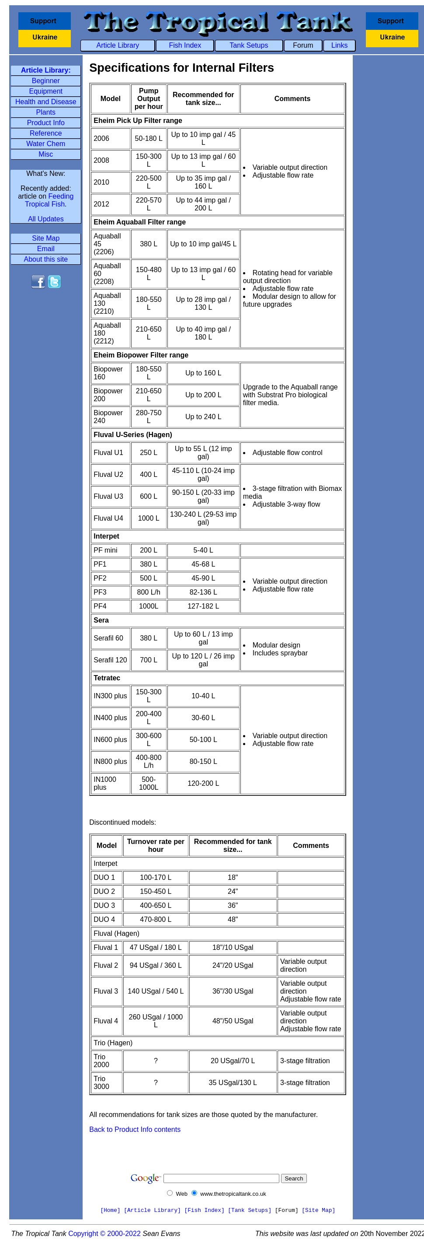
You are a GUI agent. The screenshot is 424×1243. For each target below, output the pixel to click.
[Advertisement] (46, 320)
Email (46, 248)
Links (339, 45)
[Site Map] (318, 1210)
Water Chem (45, 143)
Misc (45, 154)
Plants (46, 112)
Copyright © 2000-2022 (104, 1233)
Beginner (46, 80)
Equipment (46, 91)
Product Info (46, 122)
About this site (46, 259)
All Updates (46, 219)
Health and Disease (45, 101)
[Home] (110, 1210)
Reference (46, 133)
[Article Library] (152, 1210)
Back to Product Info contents (135, 1129)
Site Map (45, 238)
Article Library (118, 45)
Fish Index (185, 45)
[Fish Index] (204, 1210)
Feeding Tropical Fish (49, 200)
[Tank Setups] (249, 1210)
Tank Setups (248, 45)
